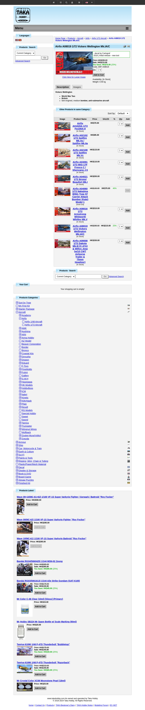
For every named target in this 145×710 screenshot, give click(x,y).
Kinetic (25, 397)
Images (77, 87)
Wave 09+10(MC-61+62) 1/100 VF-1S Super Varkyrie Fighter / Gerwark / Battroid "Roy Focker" (65, 497)
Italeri (24, 394)
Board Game (25, 477)
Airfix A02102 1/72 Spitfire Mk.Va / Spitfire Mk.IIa (80, 139)
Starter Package (26, 309)
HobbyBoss (27, 388)
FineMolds (27, 369)
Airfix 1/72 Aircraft (99, 38)
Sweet (25, 416)
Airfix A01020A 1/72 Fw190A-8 (80, 126)
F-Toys (25, 366)
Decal (21, 467)
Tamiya (25, 423)
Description (63, 87)
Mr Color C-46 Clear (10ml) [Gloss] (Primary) (40, 599)
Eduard (25, 363)
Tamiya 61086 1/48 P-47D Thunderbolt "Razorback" (43, 662)
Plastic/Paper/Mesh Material (32, 464)
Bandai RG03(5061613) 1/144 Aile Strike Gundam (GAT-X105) (48, 581)
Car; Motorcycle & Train (30, 448)
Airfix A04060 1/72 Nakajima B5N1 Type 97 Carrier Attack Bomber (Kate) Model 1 (80, 195)
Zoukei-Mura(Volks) (31, 435)
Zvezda (25, 438)
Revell (25, 407)
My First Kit (24, 306)
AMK (24, 328)
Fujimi (25, 372)
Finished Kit (24, 483)
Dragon (25, 360)
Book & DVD (25, 473)
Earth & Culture (26, 451)
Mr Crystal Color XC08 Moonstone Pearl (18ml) (41, 680)
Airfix (87, 38)
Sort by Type (25, 302)
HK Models (27, 385)
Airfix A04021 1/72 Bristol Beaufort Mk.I (80, 179)
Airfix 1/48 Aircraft (33, 321)
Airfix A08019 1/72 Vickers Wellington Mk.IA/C (80, 230)
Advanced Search (22, 61)
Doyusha (26, 356)
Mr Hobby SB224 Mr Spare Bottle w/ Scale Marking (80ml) (47, 621)
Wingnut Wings (29, 429)
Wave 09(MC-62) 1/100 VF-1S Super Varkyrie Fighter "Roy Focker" (51, 519)
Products (71, 38)
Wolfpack (26, 432)
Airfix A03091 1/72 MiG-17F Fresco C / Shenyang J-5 (80, 166)
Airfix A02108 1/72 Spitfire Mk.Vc (80, 153)
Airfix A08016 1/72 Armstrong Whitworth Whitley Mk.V (80, 214)
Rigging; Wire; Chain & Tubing (33, 461)
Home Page (60, 38)
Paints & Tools (26, 458)
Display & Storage (27, 470)
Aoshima (26, 331)
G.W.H (25, 378)
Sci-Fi (21, 455)
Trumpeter (27, 426)
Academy (26, 315)
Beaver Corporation (31, 344)
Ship (21, 445)
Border (25, 347)
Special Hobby (29, 413)
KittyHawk (27, 401)
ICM (24, 391)
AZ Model (26, 341)
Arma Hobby (28, 337)
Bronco (25, 350)
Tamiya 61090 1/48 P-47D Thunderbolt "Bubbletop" (43, 644)
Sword (25, 419)
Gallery (25, 375)
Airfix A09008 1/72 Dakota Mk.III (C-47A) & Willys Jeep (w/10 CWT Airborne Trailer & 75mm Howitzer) (80, 251)
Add (127, 190)
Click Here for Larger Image (73, 77)
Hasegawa (27, 382)
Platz (24, 404)
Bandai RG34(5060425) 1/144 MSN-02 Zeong (40, 561)
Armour (22, 442)
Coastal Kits (28, 353)
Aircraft (80, 38)
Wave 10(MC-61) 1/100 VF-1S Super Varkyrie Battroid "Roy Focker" (51, 538)
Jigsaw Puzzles (26, 480)
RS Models (27, 410)
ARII (24, 334)
